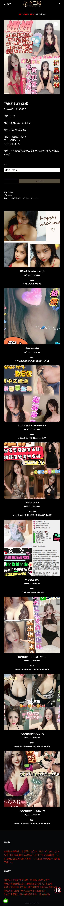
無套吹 (32, 198)
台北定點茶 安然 (32, 580)
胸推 (36, 198)
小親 (23, 198)
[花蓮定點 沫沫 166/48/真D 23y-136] (32, 625)
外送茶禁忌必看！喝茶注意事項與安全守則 (24, 890)
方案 (5, 165)
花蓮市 (10, 195)
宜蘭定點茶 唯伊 (32, 502)
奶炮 (19, 198)
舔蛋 (40, 284)
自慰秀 (43, 515)
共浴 (11, 198)
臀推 (39, 515)
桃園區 (32, 280)
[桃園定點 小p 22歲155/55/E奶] (32, 239)
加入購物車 (40, 181)
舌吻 (45, 361)
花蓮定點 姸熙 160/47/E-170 (32, 734)
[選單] (7, 3)
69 (9, 198)
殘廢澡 (33, 361)
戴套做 (25, 361)
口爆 (18, 361)
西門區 (32, 434)
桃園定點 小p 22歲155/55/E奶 (32, 271)
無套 (37, 361)
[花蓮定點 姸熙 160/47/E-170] (32, 702)
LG (15, 515)
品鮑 (15, 198)
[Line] (5, 900)
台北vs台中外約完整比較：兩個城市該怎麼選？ (27, 880)
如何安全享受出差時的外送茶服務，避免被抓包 (27, 894)
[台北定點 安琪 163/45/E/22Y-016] (32, 393)
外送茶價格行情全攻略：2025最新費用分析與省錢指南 (30, 887)
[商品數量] (11, 181)
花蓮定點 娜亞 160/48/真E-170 (32, 811)
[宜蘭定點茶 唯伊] (32, 470)
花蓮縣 (34, 511)
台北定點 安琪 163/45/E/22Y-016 (32, 425)
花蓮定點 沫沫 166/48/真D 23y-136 (32, 657)
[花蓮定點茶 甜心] (32, 316)
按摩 (27, 198)
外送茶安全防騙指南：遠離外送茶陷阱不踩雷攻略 (28, 883)
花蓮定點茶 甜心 (32, 348)
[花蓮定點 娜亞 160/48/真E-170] (32, 779)
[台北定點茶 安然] (32, 548)
